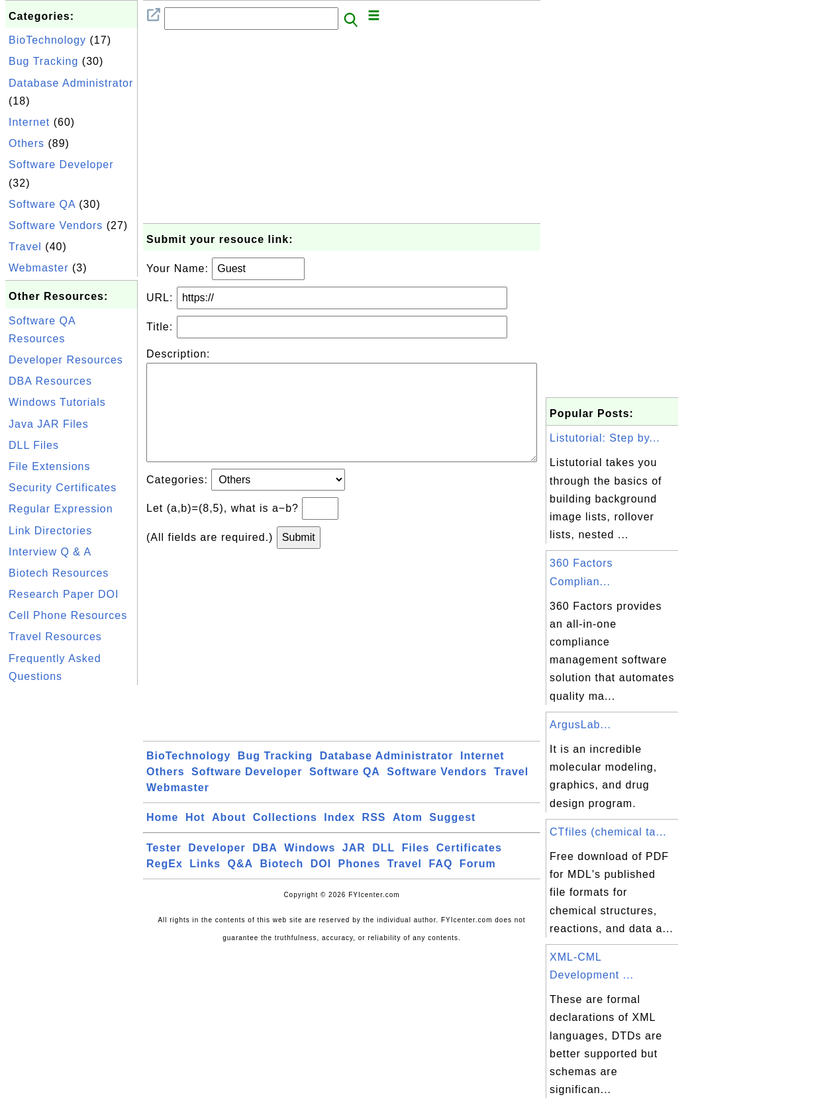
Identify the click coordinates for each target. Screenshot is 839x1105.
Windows (309, 869)
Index (339, 838)
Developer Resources (66, 359)
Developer (216, 869)
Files (415, 869)
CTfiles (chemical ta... (608, 832)
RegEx (164, 884)
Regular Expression (61, 508)
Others (26, 143)
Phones (359, 884)
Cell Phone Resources (68, 615)
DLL (383, 869)
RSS (374, 838)
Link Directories (50, 530)
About (229, 838)
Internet (29, 122)
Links (205, 884)
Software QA (42, 204)
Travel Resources (55, 636)
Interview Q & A (50, 551)
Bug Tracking (43, 61)
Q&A (241, 884)
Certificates (469, 869)
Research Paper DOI (64, 594)
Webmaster (39, 267)
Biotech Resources (59, 573)
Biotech (282, 884)
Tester (163, 869)
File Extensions (50, 466)
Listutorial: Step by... (605, 438)
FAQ (441, 884)
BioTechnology (47, 40)
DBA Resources (50, 381)
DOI (321, 884)
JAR (354, 869)
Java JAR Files (49, 424)
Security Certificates (63, 487)
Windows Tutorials (57, 402)
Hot (195, 838)
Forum (478, 884)
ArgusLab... (580, 724)
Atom (407, 838)
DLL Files (34, 445)
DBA (264, 869)
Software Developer (61, 164)
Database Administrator (71, 83)
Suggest (452, 838)
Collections (285, 838)
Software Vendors (56, 225)
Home (162, 838)
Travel (25, 246)
